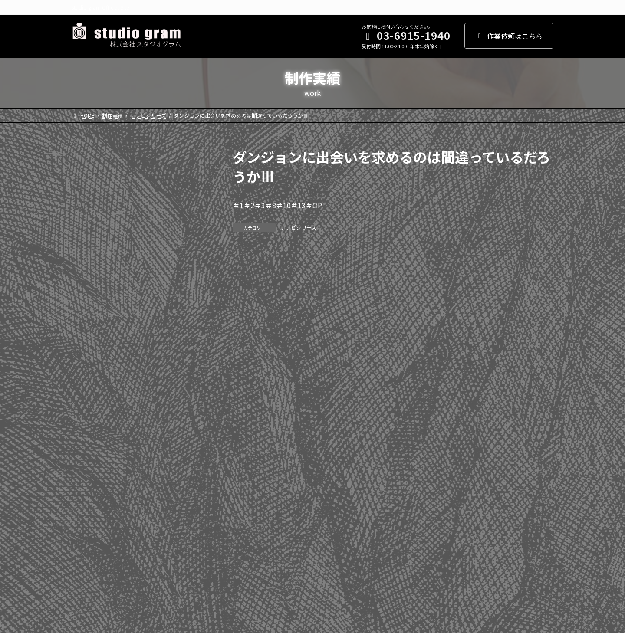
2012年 (88, 417)
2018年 (88, 312)
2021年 (88, 259)
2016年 (88, 347)
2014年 (88, 382)
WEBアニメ (93, 499)
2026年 (88, 171)
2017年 (88, 329)
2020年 (88, 276)
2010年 (88, 452)
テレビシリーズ (298, 227)
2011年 (88, 435)
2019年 (88, 294)
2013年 (88, 399)
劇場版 (87, 534)
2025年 (88, 188)
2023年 (88, 224)
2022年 (88, 241)
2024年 (88, 206)
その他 (87, 552)
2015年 (88, 364)
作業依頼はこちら (509, 36)
